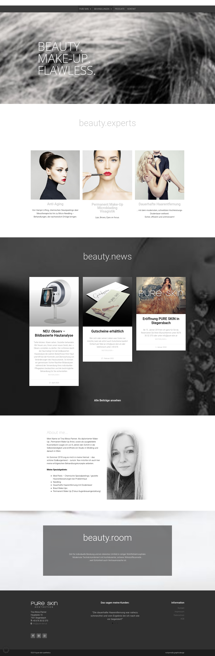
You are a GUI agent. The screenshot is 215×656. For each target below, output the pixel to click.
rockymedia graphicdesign (174, 653)
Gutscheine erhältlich (107, 331)
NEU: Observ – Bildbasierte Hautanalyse (54, 333)
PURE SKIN (85, 9)
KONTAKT (131, 9)
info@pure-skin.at (39, 623)
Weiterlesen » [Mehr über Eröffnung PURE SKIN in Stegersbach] (161, 339)
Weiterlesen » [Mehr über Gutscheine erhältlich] (108, 350)
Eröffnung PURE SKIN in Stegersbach (161, 321)
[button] (112, 623)
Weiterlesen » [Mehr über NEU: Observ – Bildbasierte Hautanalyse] (54, 375)
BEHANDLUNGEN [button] (103, 9)
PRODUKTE (120, 9)
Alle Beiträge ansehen (107, 400)
